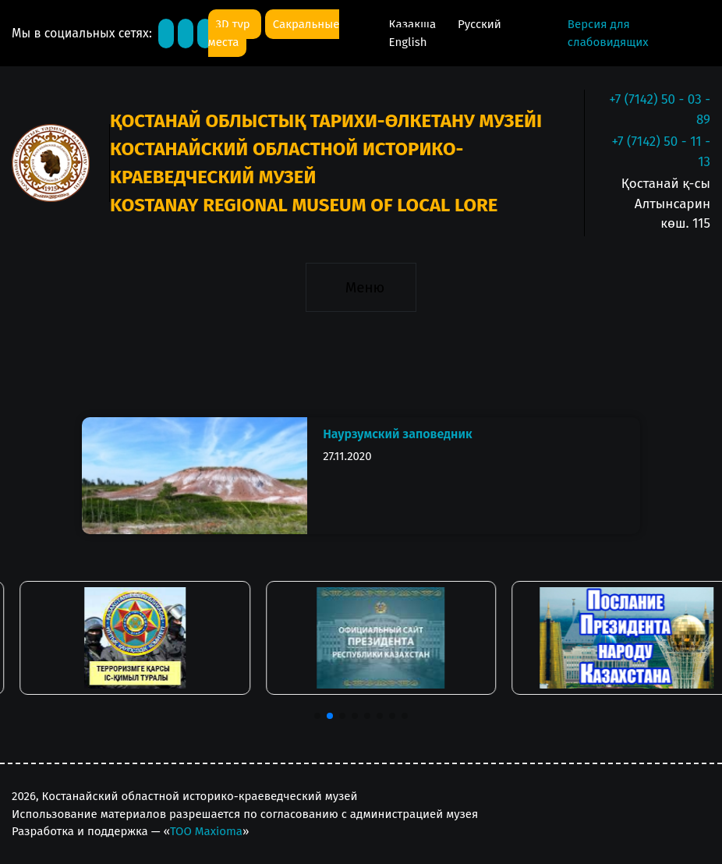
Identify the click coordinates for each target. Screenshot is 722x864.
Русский (479, 24)
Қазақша (414, 24)
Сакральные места (274, 33)
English (408, 42)
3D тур (234, 24)
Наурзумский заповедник (397, 434)
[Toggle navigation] (361, 288)
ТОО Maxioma (206, 831)
